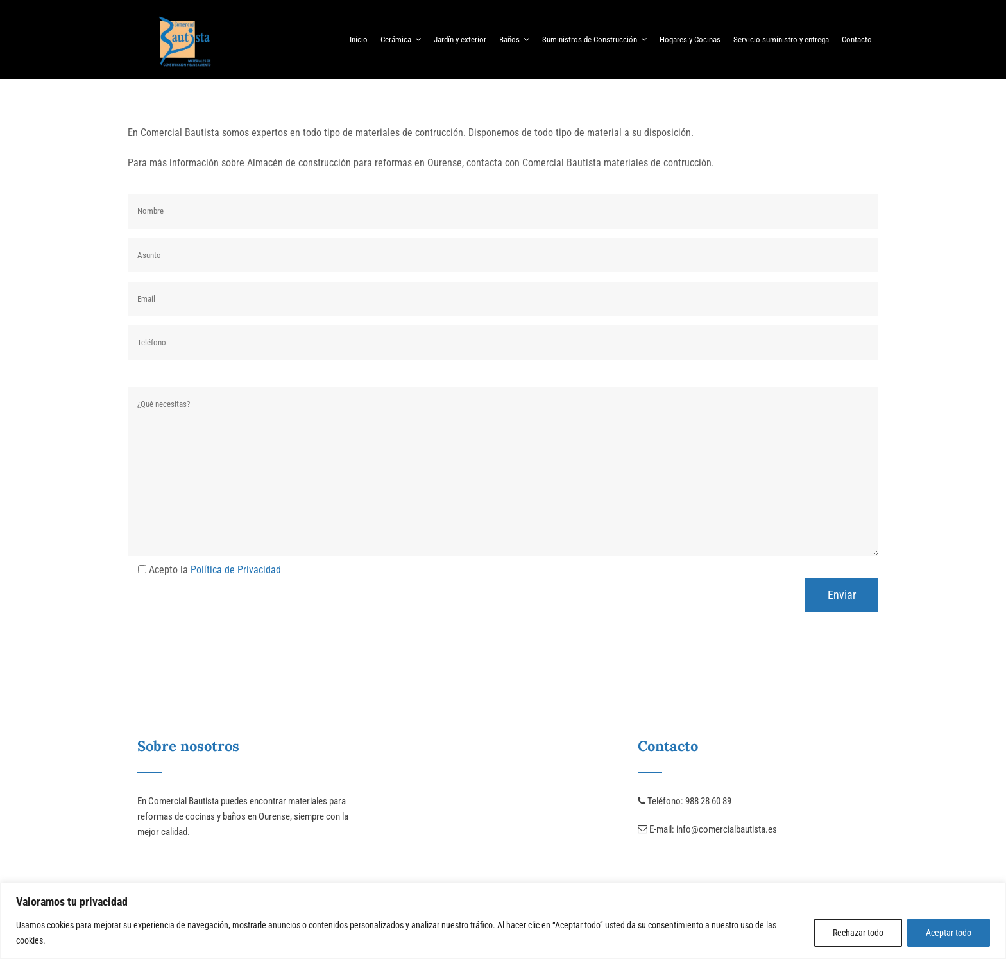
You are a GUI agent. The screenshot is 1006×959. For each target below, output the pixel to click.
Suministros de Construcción (594, 39)
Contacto (857, 39)
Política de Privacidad (236, 570)
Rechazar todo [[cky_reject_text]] (858, 933)
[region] (503, 921)
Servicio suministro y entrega (781, 39)
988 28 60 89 (708, 801)
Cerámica (400, 39)
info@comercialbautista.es (726, 829)
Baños (514, 39)
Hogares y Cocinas (690, 39)
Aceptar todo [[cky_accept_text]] (948, 933)
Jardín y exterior (460, 39)
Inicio (359, 39)
